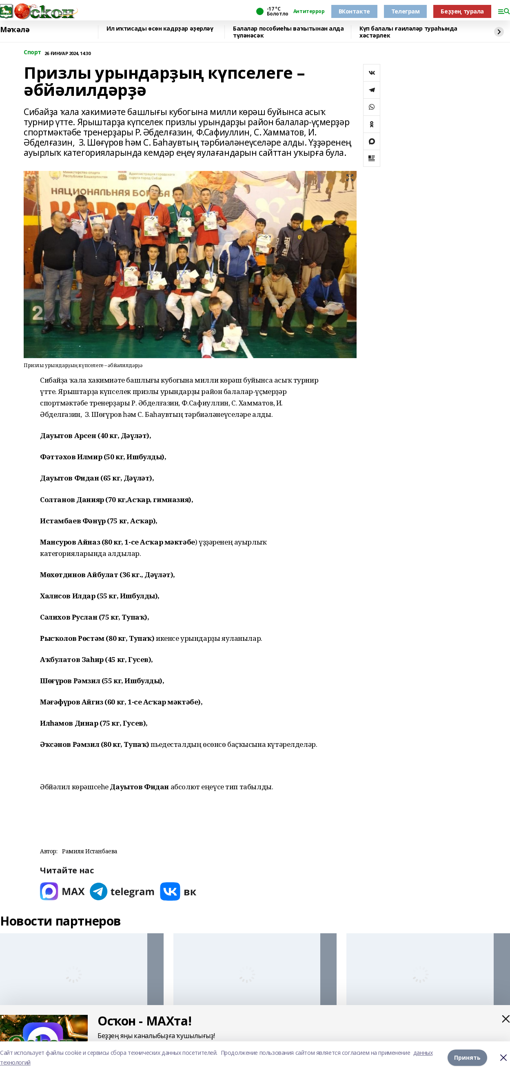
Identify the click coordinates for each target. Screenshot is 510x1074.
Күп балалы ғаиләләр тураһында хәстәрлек (408, 32)
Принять (467, 1057)
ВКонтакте (354, 11)
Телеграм (405, 11)
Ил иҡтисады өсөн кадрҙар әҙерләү (159, 28)
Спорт (32, 52)
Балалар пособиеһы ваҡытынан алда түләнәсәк (288, 32)
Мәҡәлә (14, 29)
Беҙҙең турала (462, 11)
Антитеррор (309, 11)
